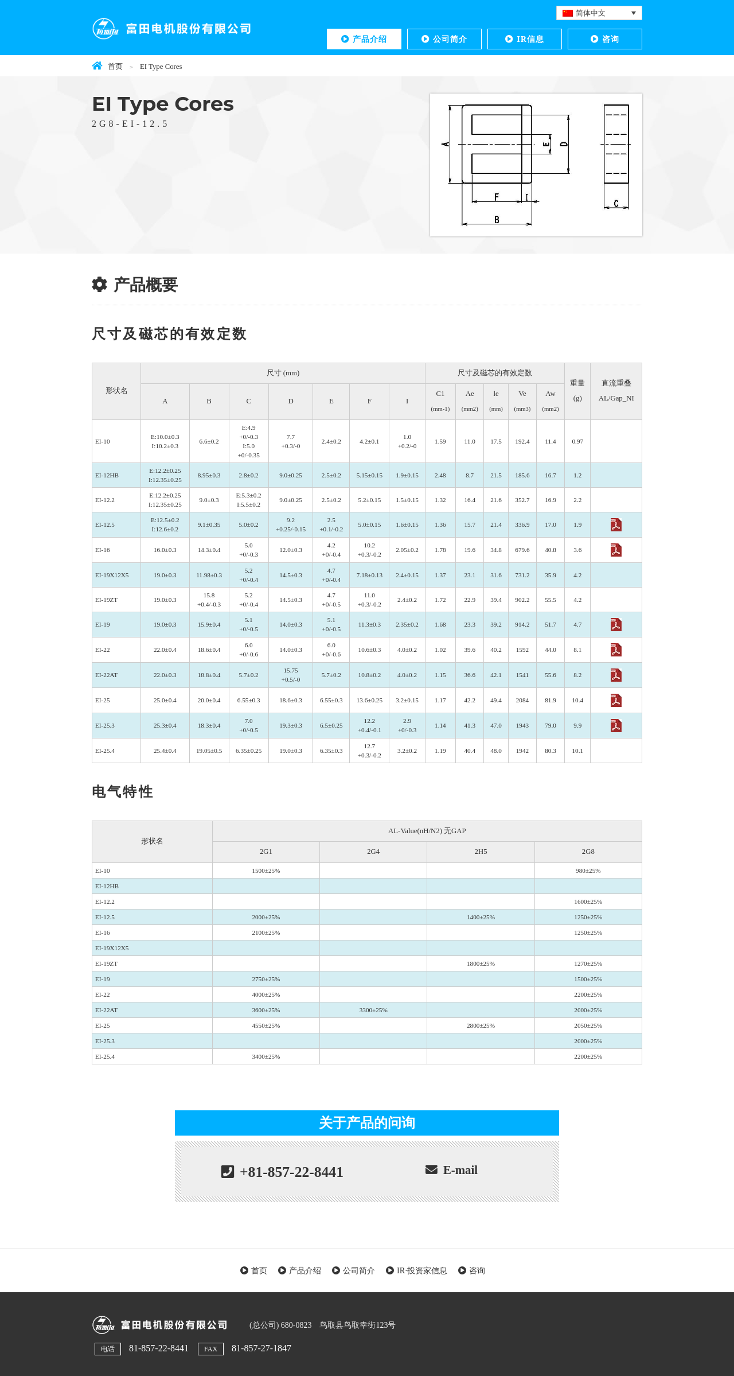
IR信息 (530, 38)
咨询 (610, 38)
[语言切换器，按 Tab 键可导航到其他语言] (599, 13)
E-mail (460, 1169)
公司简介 (450, 38)
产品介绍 (370, 38)
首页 (259, 1270)
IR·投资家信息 (422, 1270)
